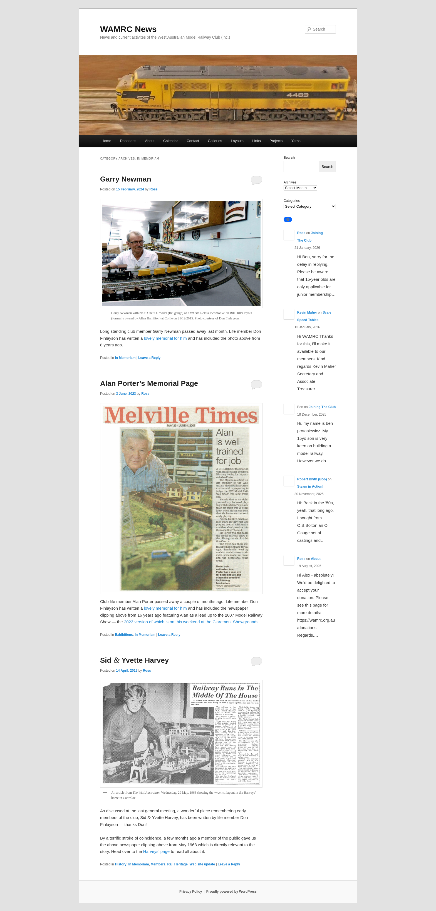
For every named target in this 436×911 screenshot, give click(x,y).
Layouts (237, 141)
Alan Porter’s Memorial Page (149, 383)
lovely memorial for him (165, 338)
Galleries (215, 141)
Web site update (202, 864)
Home (106, 141)
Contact (193, 141)
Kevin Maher (307, 312)
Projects (276, 141)
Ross (153, 189)
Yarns (296, 141)
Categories (292, 201)
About (149, 141)
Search (289, 158)
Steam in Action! (310, 486)
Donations (128, 141)
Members (158, 864)
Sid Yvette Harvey (134, 660)
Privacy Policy (190, 891)
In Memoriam (125, 358)
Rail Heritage (177, 864)
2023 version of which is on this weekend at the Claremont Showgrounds (191, 621)
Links (256, 141)
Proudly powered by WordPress (231, 891)
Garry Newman (125, 179)
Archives (290, 182)
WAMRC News (128, 29)
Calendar (170, 141)
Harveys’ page (156, 851)
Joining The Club (322, 407)
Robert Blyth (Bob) (312, 479)
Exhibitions (124, 635)
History (120, 864)
